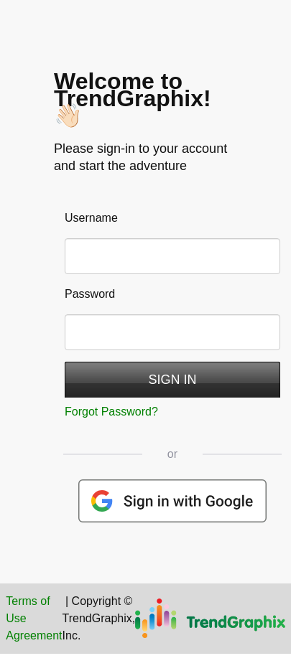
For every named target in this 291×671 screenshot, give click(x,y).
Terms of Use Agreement (34, 618)
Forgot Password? (111, 411)
